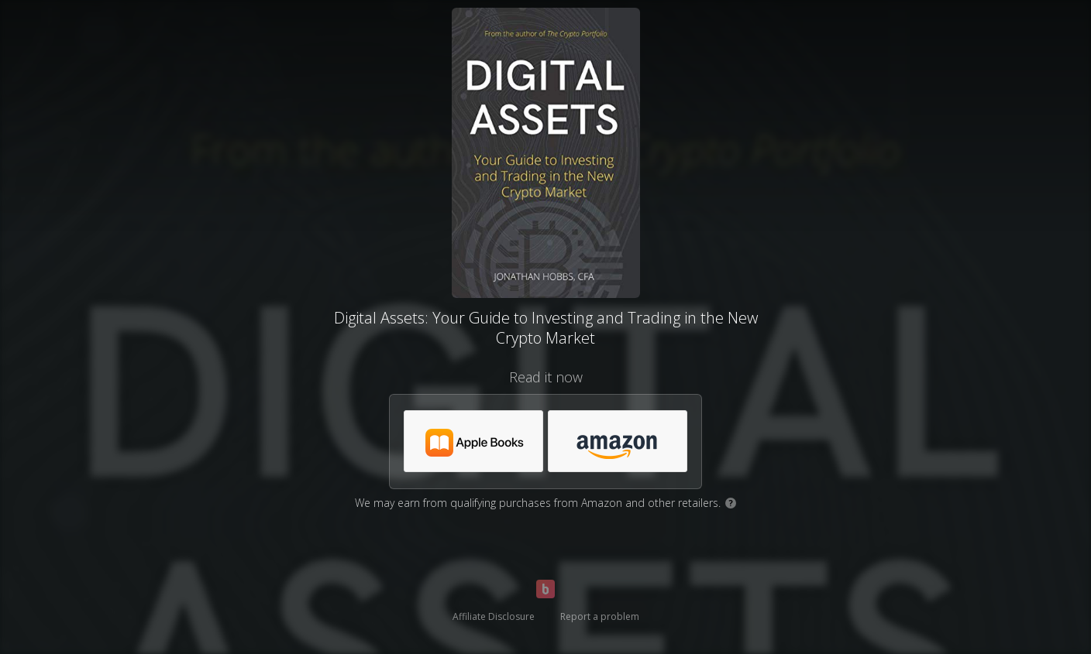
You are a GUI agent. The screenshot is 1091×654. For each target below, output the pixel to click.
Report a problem (599, 616)
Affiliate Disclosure (494, 616)
